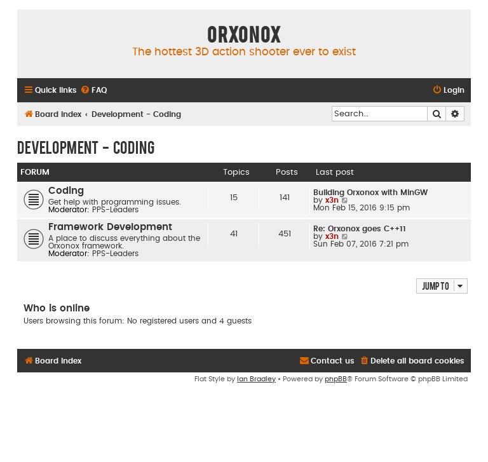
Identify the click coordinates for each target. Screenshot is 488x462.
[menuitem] (93, 90)
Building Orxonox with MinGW (370, 192)
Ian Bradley (256, 379)
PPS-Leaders (115, 210)
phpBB (336, 379)
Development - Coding (85, 146)
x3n (332, 200)
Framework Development (110, 227)
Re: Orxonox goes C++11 (359, 229)
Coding (66, 191)
